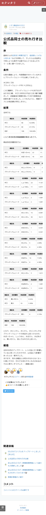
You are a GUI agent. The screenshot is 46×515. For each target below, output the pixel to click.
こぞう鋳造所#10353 (17, 25)
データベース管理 (23, 510)
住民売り (8, 33)
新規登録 (29, 376)
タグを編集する (26, 33)
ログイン (38, 3)
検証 (15, 33)
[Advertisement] (23, 15)
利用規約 (23, 508)
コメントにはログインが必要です (16, 490)
